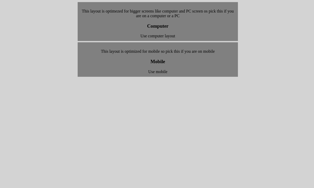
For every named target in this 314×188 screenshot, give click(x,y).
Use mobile (157, 71)
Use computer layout (157, 36)
